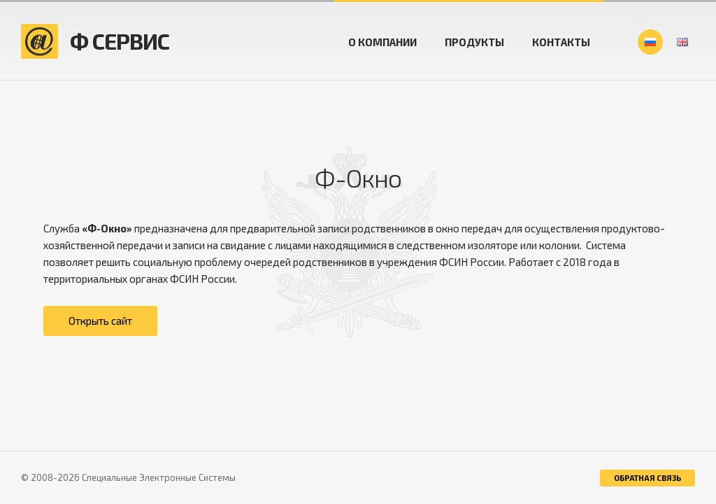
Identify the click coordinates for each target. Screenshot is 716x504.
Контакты (561, 42)
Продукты (474, 42)
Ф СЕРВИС (119, 41)
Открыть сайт (100, 320)
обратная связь (647, 477)
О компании (382, 42)
